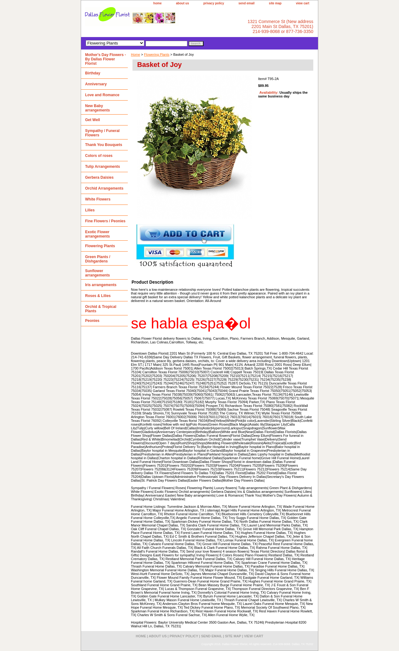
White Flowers (97, 199)
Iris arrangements (101, 285)
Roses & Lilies (98, 296)
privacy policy (213, 3)
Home (135, 54)
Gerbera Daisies (99, 177)
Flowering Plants (156, 54)
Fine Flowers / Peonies (105, 221)
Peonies (92, 320)
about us (182, 3)
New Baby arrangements (97, 108)
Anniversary (96, 84)
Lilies (90, 210)
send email (246, 3)
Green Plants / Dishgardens (97, 259)
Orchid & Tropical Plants (100, 308)
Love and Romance (102, 95)
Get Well (92, 120)
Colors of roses (99, 155)
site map (275, 3)
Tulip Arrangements (102, 166)
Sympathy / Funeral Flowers (102, 133)
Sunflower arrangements (97, 273)
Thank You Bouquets (103, 145)
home (157, 3)
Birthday (92, 73)
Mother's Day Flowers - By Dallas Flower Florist (105, 59)
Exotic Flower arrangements (97, 234)
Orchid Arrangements (104, 188)
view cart (302, 3)
